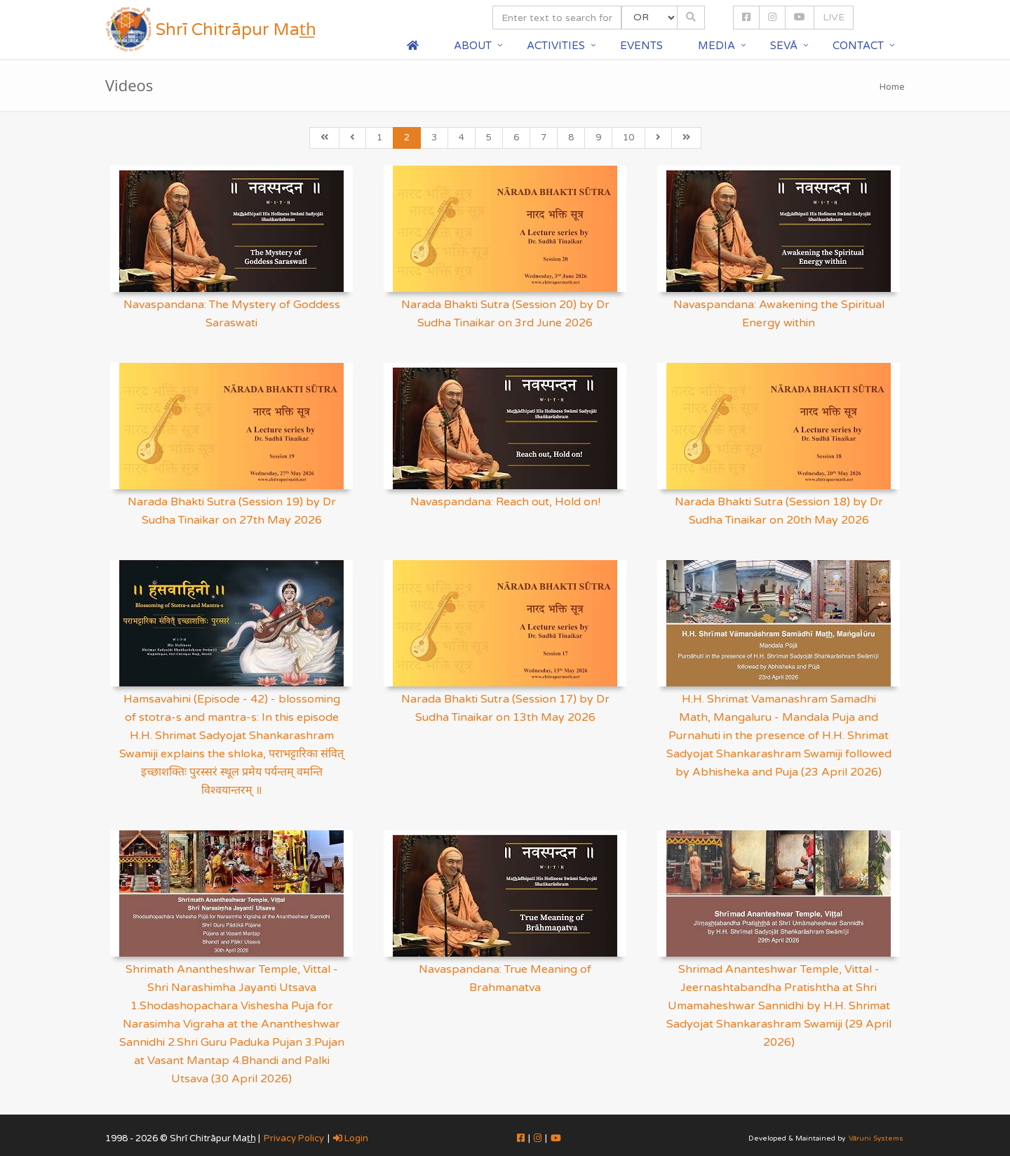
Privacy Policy (294, 1138)
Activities (556, 45)
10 (628, 137)
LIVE (833, 17)
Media (716, 45)
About (473, 45)
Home (892, 87)
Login (350, 1138)
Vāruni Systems (876, 1138)
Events (641, 45)
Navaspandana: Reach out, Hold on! (505, 502)
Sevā (783, 45)
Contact (858, 45)
